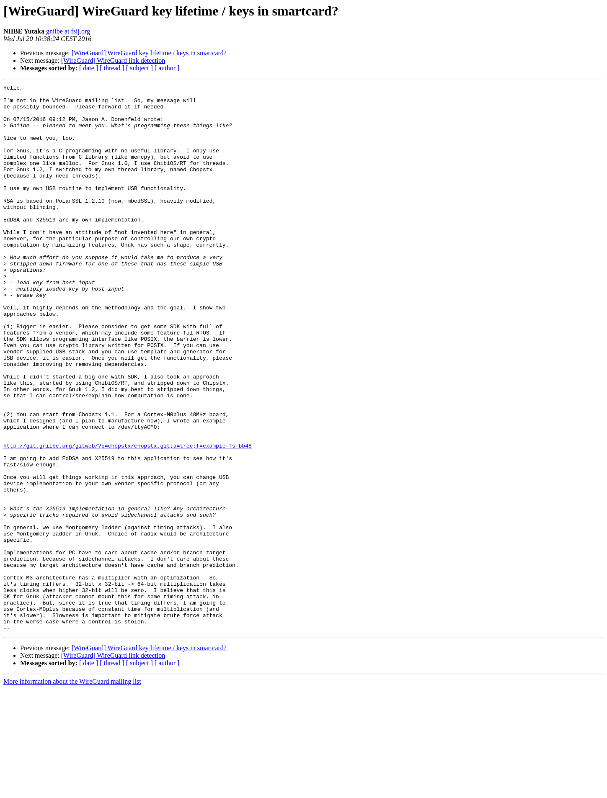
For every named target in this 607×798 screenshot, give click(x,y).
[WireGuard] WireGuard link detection (113, 60)
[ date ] (88, 68)
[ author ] (167, 68)
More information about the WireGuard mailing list (72, 790)
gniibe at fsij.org (68, 31)
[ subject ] (139, 68)
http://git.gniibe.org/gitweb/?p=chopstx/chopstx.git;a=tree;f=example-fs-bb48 (127, 518)
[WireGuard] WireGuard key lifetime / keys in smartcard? (149, 53)
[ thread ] (112, 68)
